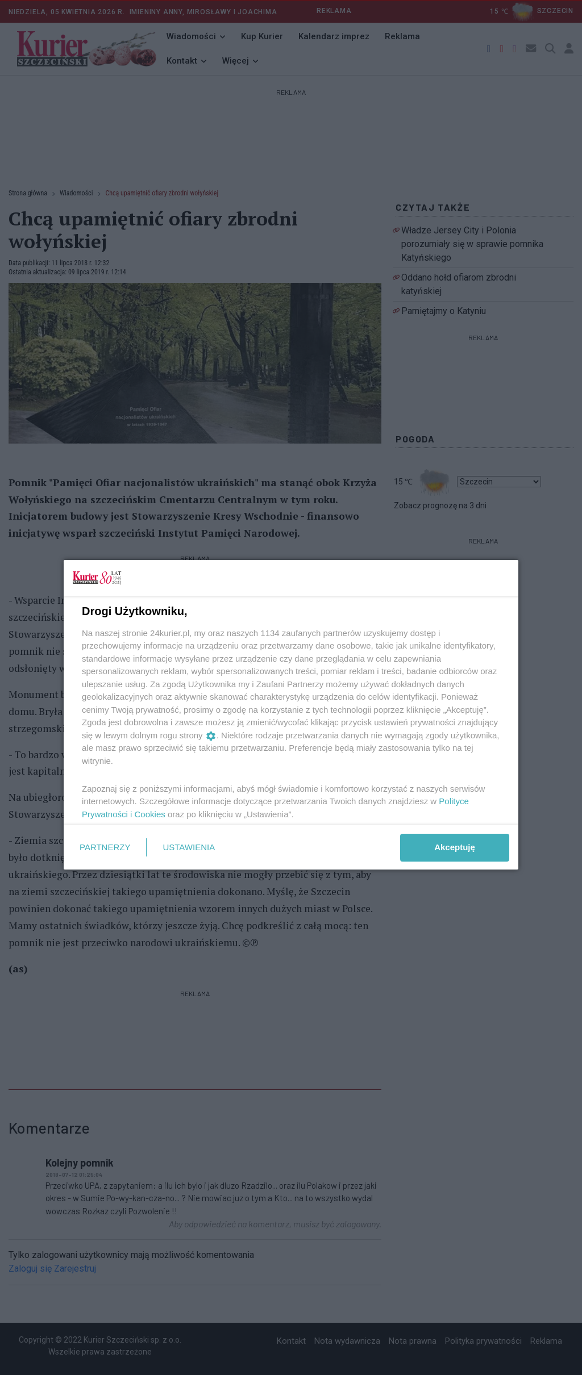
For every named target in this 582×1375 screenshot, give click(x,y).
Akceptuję (454, 847)
